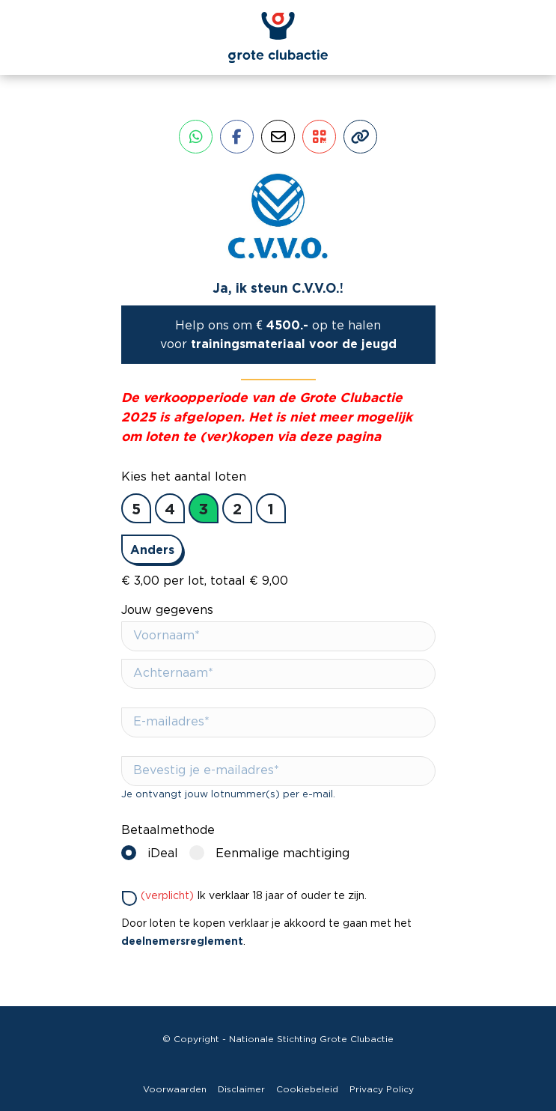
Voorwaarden (175, 1089)
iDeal (153, 852)
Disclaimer (241, 1089)
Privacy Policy (381, 1089)
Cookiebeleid (307, 1089)
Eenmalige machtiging (273, 852)
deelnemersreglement (182, 940)
